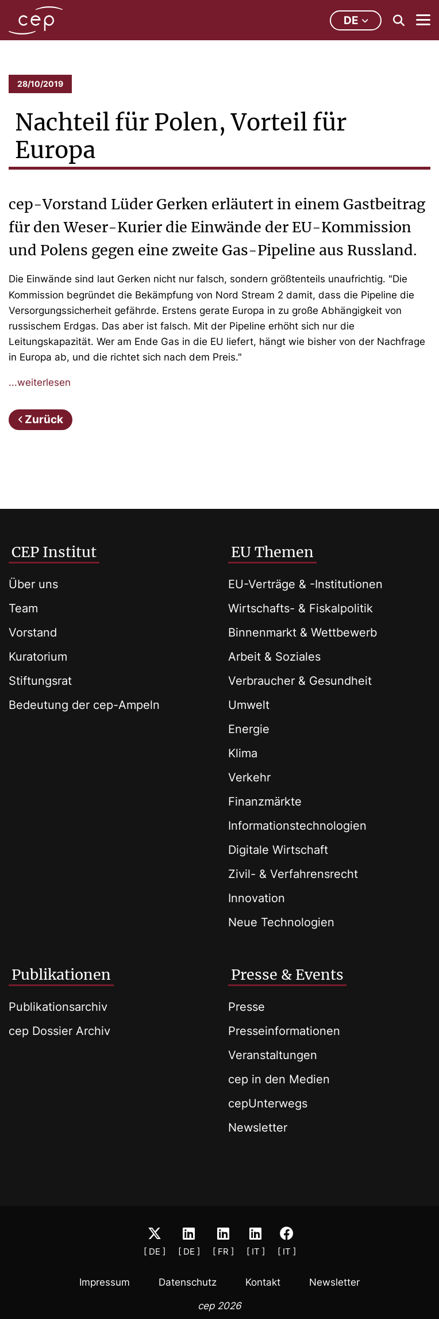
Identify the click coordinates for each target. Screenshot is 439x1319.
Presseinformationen (284, 1031)
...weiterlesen (40, 382)
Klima (242, 753)
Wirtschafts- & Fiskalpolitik (300, 608)
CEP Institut (54, 552)
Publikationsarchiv (58, 1007)
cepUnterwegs (267, 1103)
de (356, 20)
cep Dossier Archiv (59, 1031)
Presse (246, 1007)
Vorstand (33, 632)
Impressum (104, 1282)
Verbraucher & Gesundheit (300, 681)
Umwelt (248, 705)
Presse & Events (287, 974)
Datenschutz (188, 1282)
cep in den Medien (279, 1079)
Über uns (33, 584)
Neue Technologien (281, 922)
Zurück (44, 419)
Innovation (256, 898)
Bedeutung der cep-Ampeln (84, 705)
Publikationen (61, 974)
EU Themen (272, 552)
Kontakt (262, 1282)
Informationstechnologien (297, 826)
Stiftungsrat (40, 681)
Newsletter (257, 1127)
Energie (248, 729)
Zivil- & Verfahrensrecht (293, 874)
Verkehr (249, 777)
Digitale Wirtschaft (278, 850)
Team (23, 608)
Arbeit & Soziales (274, 657)
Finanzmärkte (265, 801)
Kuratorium (38, 657)
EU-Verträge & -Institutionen (305, 584)
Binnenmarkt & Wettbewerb (302, 632)
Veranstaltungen (272, 1055)
